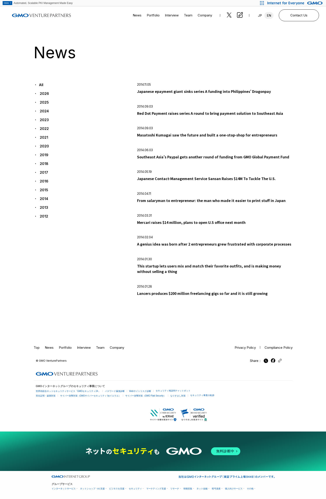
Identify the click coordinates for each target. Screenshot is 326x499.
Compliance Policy (279, 347)
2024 (44, 111)
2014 (43, 198)
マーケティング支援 (156, 488)
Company (205, 15)
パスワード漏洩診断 (115, 391)
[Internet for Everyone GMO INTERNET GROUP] (295, 3)
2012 (43, 216)
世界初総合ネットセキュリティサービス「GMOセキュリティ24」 (68, 391)
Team (188, 15)
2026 (44, 93)
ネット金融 (202, 488)
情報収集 (187, 488)
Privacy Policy (245, 347)
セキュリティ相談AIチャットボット (173, 390)
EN (269, 15)
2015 (43, 190)
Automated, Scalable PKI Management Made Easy (38, 3)
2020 (44, 146)
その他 (250, 488)
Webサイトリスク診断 (140, 391)
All (41, 85)
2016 (43, 181)
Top (37, 347)
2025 (44, 102)
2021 (43, 137)
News (137, 15)
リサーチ (174, 488)
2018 (43, 163)
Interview (172, 15)
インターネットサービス (64, 488)
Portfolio (153, 15)
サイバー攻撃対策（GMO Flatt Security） (145, 396)
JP (260, 15)
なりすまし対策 (178, 396)
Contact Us (298, 15)
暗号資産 (216, 488)
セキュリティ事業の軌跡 (202, 395)
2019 (43, 155)
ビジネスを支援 (116, 488)
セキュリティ (135, 488)
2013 (43, 207)
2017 (43, 172)
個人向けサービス (233, 488)
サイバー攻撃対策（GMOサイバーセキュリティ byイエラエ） (90, 396)
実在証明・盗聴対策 (46, 396)
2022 (44, 128)
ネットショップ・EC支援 (92, 488)
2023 (44, 120)
